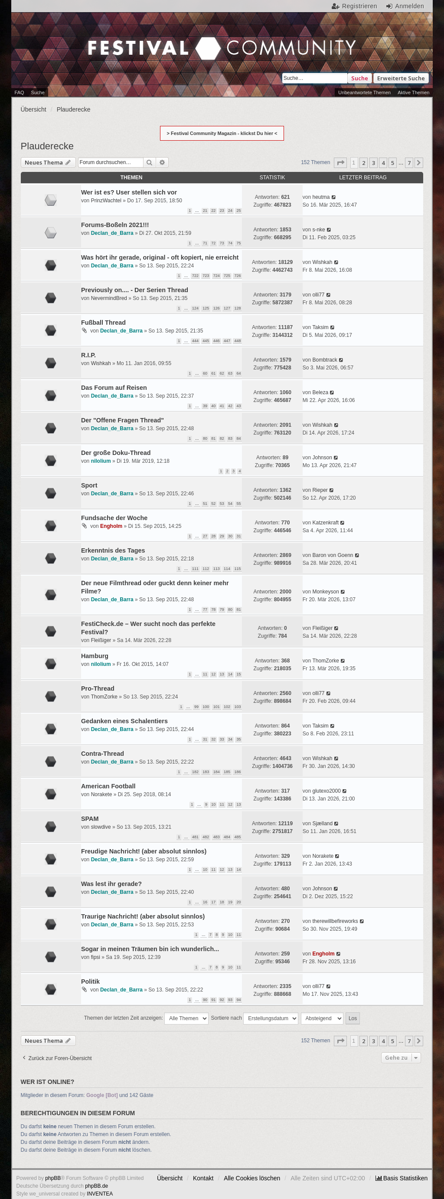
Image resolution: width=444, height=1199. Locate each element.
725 (227, 275)
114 (227, 569)
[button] (340, 163)
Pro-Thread (97, 688)
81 (213, 438)
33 (222, 739)
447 (227, 341)
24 (230, 210)
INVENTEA (100, 1194)
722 (195, 275)
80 (205, 438)
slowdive (101, 827)
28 (213, 536)
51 (205, 503)
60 (205, 373)
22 (213, 210)
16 (205, 902)
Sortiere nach (255, 1018)
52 (213, 503)
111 (195, 569)
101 (216, 707)
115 (237, 569)
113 (216, 569)
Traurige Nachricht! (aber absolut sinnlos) (143, 916)
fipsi (95, 957)
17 (213, 902)
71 (205, 243)
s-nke (318, 230)
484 (227, 837)
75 (238, 243)
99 (196, 707)
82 (222, 438)
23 (222, 210)
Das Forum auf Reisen (114, 387)
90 (205, 1000)
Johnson (322, 458)
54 (230, 503)
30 (230, 536)
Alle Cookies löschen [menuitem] (252, 1178)
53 (222, 503)
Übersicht (170, 1178)
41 (222, 406)
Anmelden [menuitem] (409, 6)
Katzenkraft (325, 523)
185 (227, 772)
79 (222, 609)
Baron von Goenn (332, 555)
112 (205, 569)
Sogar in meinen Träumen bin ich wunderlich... (150, 948)
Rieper (319, 490)
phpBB (53, 1178)
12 (213, 674)
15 (238, 674)
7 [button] (409, 163)
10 (213, 804)
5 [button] (392, 163)
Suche (359, 78)
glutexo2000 (326, 791)
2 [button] (363, 163)
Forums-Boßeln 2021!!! (115, 224)
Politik (90, 981)
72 (213, 243)
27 (205, 536)
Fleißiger (101, 640)
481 (195, 837)
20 (238, 902)
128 (237, 308)
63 (230, 373)
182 (195, 772)
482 (205, 837)
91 (213, 1000)
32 (213, 739)
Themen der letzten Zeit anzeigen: (146, 1018)
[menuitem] (401, 1178)
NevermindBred (109, 298)
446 (216, 341)
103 (237, 707)
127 (227, 308)
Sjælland (322, 823)
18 (222, 902)
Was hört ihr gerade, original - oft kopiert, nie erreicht (159, 257)
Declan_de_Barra (112, 233)
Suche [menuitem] (38, 92)
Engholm (111, 526)
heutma (321, 197)
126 (216, 308)
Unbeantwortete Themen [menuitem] (364, 92)
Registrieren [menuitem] (359, 6)
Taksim (320, 327)
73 (222, 243)
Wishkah (322, 262)
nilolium (101, 461)
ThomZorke (325, 661)
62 (222, 373)
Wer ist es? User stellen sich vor (129, 192)
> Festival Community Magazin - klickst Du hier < (222, 133)
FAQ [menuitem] (19, 92)
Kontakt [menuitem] (203, 1178)
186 (237, 772)
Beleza (320, 392)
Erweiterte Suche (401, 78)
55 (238, 503)
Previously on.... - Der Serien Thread (134, 290)
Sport (89, 485)
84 (238, 438)
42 (230, 406)
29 (222, 536)
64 (238, 373)
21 (205, 210)
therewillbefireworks (335, 921)
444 (195, 341)
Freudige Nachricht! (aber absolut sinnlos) (143, 851)
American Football (108, 786)
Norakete (101, 794)
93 (230, 1000)
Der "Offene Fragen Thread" (122, 420)
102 (227, 707)
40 (213, 406)
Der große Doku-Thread (116, 452)
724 (216, 275)
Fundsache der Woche (114, 517)
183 (205, 772)
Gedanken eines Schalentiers (124, 721)
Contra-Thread (102, 753)
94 (238, 1000)
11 (205, 674)
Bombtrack (324, 360)
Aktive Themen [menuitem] (413, 92)
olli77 (318, 295)
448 (237, 341)
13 (222, 674)
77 (205, 609)
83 (230, 438)
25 (238, 210)
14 (230, 674)
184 (216, 772)
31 (238, 536)
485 (237, 837)
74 (230, 243)
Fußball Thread (103, 322)
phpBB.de (96, 1186)
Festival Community (100, 49)
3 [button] (373, 163)
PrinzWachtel (106, 201)
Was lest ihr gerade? (111, 883)
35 (238, 739)
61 (213, 373)
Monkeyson (325, 592)
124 (195, 308)
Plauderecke (47, 146)
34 (230, 739)
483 (216, 837)
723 (205, 275)
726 (237, 275)
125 (205, 308)
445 (205, 341)
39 (205, 406)
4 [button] (383, 163)
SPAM (90, 818)
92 (222, 1000)
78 (213, 609)
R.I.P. (88, 355)
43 (238, 406)
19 (230, 902)
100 (205, 707)
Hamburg (94, 655)
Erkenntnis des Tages (113, 550)
